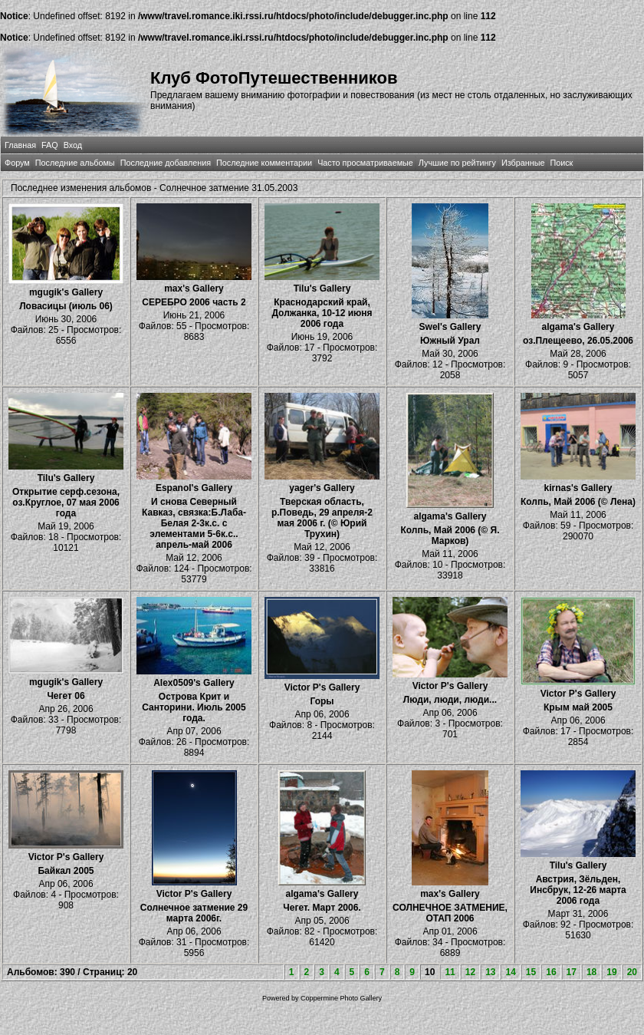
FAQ (49, 145)
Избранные (522, 162)
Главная (20, 145)
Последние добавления (165, 162)
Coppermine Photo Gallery (341, 998)
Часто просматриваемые (365, 162)
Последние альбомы (75, 162)
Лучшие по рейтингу (457, 162)
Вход (73, 145)
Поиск (561, 162)
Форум (17, 162)
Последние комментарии (264, 162)
